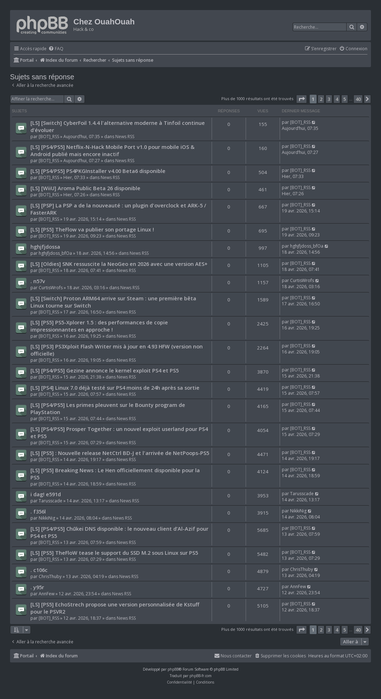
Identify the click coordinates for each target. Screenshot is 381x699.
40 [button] (358, 99)
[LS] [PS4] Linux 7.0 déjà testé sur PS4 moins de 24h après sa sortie (114, 387)
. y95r (37, 587)
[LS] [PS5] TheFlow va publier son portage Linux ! (92, 229)
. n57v (37, 281)
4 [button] (337, 99)
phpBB (173, 669)
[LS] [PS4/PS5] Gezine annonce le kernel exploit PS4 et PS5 (104, 370)
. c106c (39, 569)
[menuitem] (55, 49)
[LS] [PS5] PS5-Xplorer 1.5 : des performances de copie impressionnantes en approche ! (99, 326)
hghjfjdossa (45, 246)
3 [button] (329, 99)
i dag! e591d (45, 494)
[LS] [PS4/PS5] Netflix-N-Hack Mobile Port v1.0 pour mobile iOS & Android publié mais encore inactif (112, 150)
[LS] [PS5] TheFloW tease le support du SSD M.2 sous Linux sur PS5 (114, 552)
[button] (301, 99)
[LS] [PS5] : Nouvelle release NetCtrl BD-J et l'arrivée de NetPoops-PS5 (119, 452)
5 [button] (344, 99)
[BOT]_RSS (49, 136)
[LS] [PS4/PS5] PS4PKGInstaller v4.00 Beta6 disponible (97, 170)
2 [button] (321, 99)
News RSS (124, 136)
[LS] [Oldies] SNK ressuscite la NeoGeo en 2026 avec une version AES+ (119, 263)
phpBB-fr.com (200, 675)
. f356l (38, 511)
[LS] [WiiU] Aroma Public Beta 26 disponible (85, 188)
